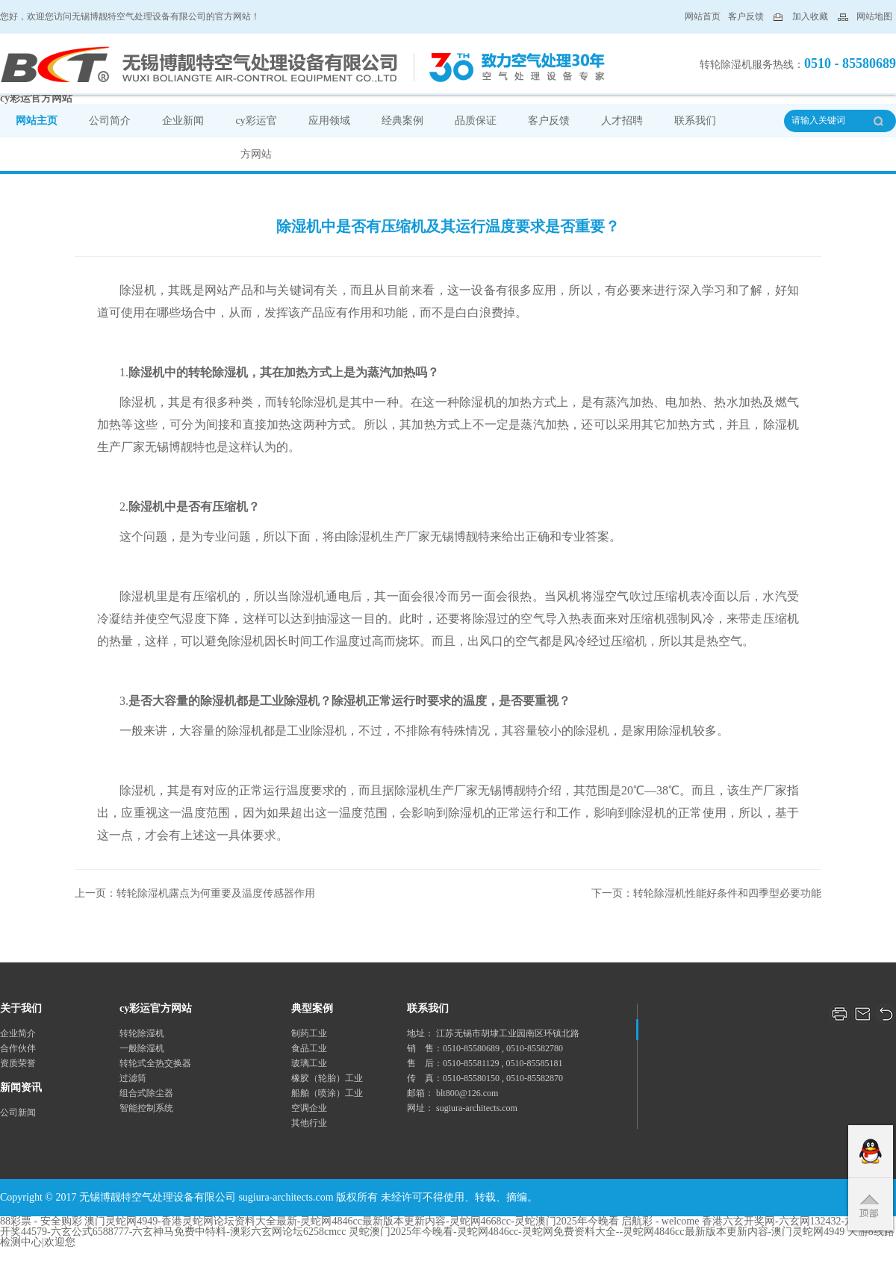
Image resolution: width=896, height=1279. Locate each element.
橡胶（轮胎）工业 (327, 1078)
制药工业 (309, 1033)
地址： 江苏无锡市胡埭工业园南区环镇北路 (493, 1033)
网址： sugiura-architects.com (462, 1108)
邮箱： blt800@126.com (452, 1093)
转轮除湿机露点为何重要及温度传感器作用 (215, 893)
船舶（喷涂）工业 (327, 1093)
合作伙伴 (18, 1048)
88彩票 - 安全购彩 (41, 1221)
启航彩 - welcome (660, 1221)
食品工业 (309, 1048)
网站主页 (36, 120)
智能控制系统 (146, 1108)
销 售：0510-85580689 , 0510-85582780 (485, 1048)
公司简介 (110, 120)
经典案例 (402, 120)
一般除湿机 (141, 1048)
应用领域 (329, 120)
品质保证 (476, 120)
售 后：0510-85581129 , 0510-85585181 (485, 1063)
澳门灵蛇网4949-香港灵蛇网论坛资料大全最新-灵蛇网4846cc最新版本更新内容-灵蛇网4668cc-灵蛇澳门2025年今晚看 (351, 1221)
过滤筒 (132, 1078)
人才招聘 (622, 120)
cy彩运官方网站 (36, 98)
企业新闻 (183, 120)
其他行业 (309, 1122)
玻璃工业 (309, 1063)
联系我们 (695, 120)
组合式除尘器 (146, 1093)
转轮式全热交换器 (155, 1063)
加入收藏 (810, 16)
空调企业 (309, 1108)
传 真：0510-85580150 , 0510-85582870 (485, 1078)
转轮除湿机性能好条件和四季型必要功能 (727, 893)
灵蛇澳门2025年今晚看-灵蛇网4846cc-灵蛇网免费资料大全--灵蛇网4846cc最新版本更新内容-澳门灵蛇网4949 (596, 1231)
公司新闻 (18, 1112)
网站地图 (874, 16)
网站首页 (703, 16)
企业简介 (18, 1033)
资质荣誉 (18, 1063)
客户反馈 (747, 16)
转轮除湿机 (141, 1033)
